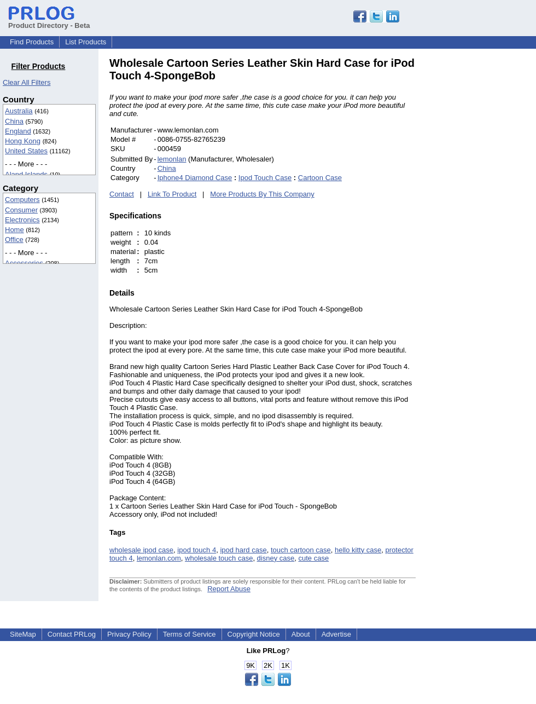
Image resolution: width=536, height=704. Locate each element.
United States (26, 151)
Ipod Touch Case (265, 178)
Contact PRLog (72, 634)
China (14, 121)
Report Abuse (228, 589)
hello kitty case (358, 550)
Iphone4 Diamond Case (195, 178)
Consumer (21, 210)
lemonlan (172, 159)
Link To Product (172, 194)
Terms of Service (189, 634)
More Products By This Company (262, 194)
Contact (121, 194)
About (301, 634)
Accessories (24, 263)
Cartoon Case (320, 178)
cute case (314, 558)
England (18, 131)
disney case (276, 558)
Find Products (32, 42)
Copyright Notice (254, 634)
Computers (22, 199)
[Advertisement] (489, 221)
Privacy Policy (129, 634)
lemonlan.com (159, 558)
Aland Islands (26, 174)
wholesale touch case (219, 558)
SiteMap (23, 634)
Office (14, 239)
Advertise (336, 634)
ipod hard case (243, 550)
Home (14, 230)
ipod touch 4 (196, 550)
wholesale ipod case (141, 550)
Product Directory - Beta (49, 21)
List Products (85, 42)
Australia (19, 111)
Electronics (22, 220)
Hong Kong (22, 141)
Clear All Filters (26, 82)
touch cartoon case (301, 550)
